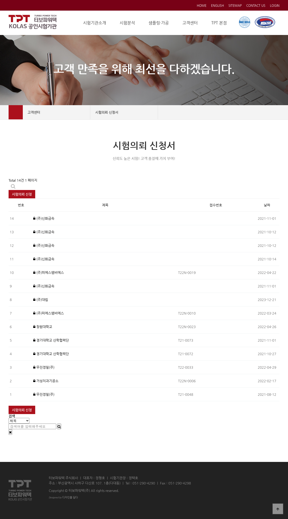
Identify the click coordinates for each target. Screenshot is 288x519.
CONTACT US (255, 5)
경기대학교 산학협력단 (51, 340)
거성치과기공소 (45, 381)
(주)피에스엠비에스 (48, 272)
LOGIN (274, 5)
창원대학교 (42, 327)
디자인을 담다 (63, 497)
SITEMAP (235, 5)
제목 (105, 205)
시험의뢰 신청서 (125, 112)
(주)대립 (40, 299)
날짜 (267, 205)
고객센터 (58, 112)
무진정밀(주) (43, 367)
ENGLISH (217, 5)
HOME (202, 5)
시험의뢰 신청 (22, 194)
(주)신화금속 (43, 218)
